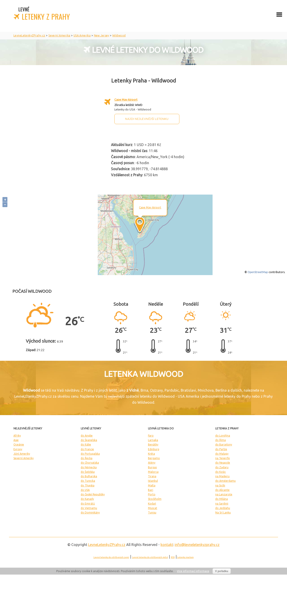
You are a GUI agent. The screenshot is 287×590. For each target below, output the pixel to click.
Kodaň (152, 503)
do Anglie (87, 435)
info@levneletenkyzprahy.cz (197, 545)
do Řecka (86, 458)
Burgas (152, 467)
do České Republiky (93, 494)
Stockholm (154, 498)
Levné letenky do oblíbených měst (150, 557)
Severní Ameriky (23, 458)
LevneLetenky (106, 545)
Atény (151, 462)
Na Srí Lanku (223, 512)
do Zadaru (221, 467)
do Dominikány (90, 512)
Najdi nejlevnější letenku (147, 119)
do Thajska (87, 485)
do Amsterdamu (225, 480)
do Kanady (87, 498)
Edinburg (153, 449)
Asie (16, 440)
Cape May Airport (125, 99)
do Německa (89, 467)
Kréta (151, 453)
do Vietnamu (89, 508)
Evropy (17, 449)
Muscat (152, 508)
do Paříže (221, 449)
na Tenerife (222, 458)
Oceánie (18, 444)
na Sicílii (220, 485)
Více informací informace (193, 571)
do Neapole (222, 462)
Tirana (152, 476)
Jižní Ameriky (21, 453)
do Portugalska (90, 453)
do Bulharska (89, 476)
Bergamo (154, 458)
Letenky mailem (185, 557)
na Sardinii (221, 503)
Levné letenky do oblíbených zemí (111, 557)
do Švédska (88, 471)
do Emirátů (88, 503)
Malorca (153, 471)
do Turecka (88, 480)
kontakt (167, 545)
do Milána (221, 498)
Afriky (17, 435)
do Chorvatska (90, 462)
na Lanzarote (223, 494)
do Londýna (222, 435)
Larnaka (153, 440)
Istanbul (153, 480)
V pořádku (221, 571)
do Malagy (221, 453)
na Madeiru (222, 476)
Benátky (153, 444)
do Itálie (86, 444)
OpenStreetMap (258, 272)
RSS (173, 557)
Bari (150, 489)
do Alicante (222, 489)
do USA (85, 489)
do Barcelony (223, 444)
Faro (151, 435)
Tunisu (152, 512)
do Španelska (89, 440)
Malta (151, 485)
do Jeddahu (222, 508)
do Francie (87, 449)
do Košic (220, 471)
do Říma (220, 440)
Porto (151, 494)
